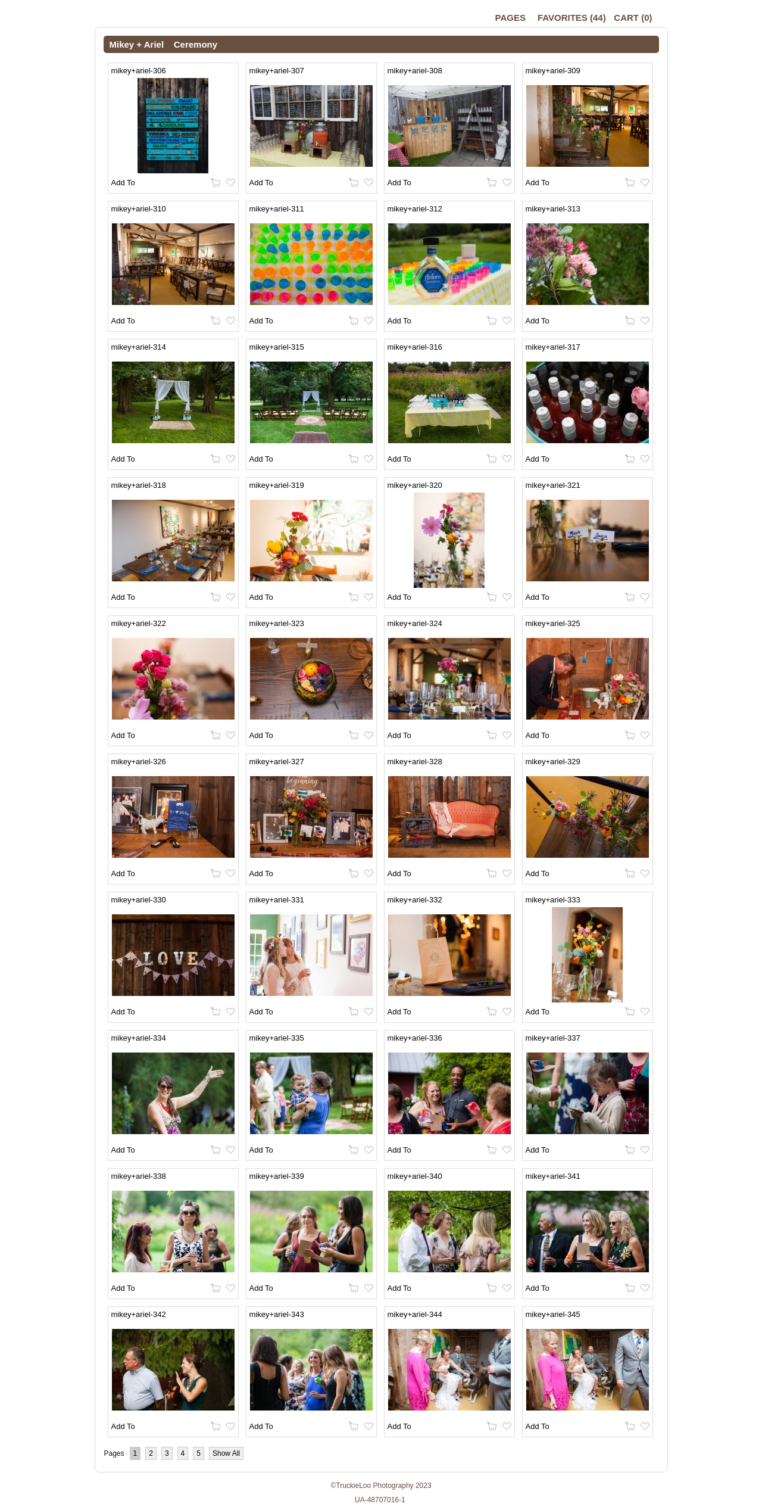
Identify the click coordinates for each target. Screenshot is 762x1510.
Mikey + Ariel (137, 44)
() (572, 18)
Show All (226, 1453)
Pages (510, 18)
